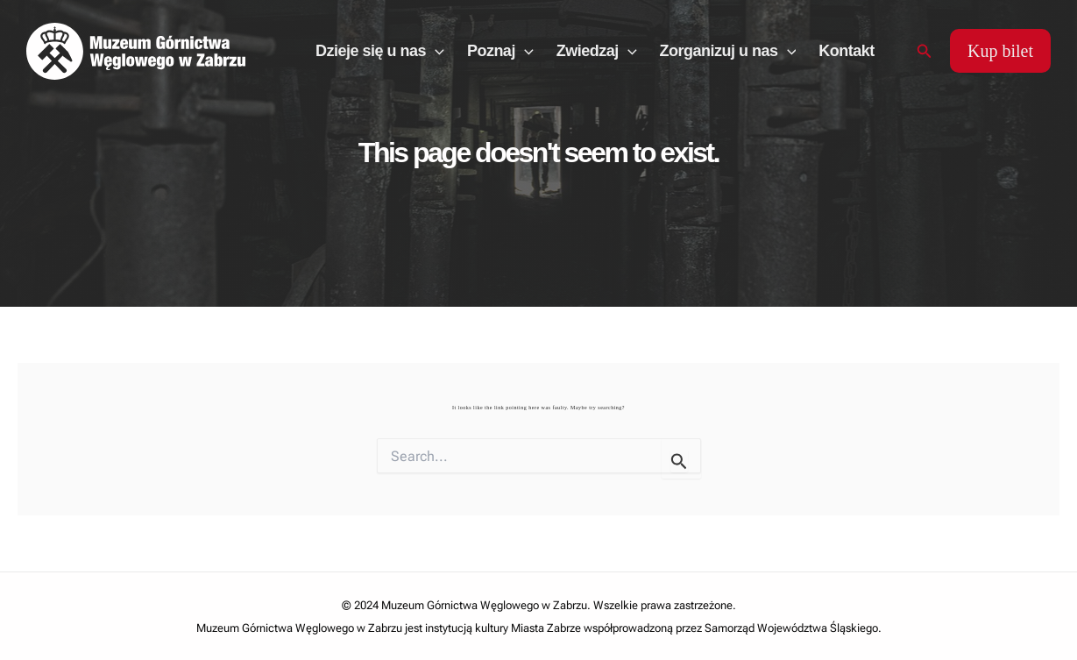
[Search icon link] (924, 51)
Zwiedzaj (596, 51)
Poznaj (500, 51)
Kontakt (846, 51)
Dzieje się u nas (379, 51)
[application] (435, 51)
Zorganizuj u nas (728, 51)
